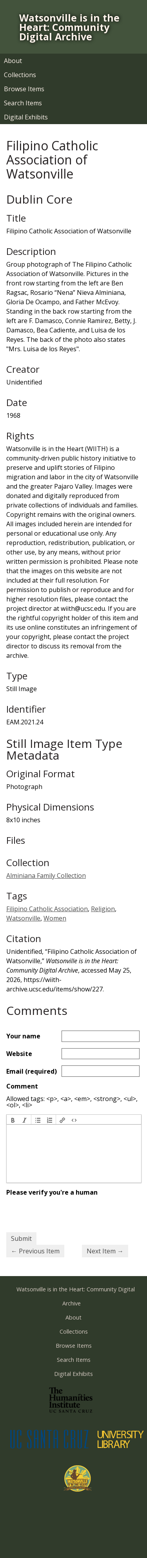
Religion (103, 908)
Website (19, 1054)
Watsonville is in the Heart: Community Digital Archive (69, 27)
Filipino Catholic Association (47, 908)
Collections (20, 74)
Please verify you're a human (52, 1192)
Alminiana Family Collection (46, 875)
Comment (22, 1086)
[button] (12, 1119)
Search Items (23, 103)
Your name (23, 1036)
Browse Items (24, 89)
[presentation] (13, 1119)
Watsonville (23, 918)
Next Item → (105, 1251)
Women (55, 918)
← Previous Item (35, 1251)
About (13, 60)
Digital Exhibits (26, 117)
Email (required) (31, 1071)
